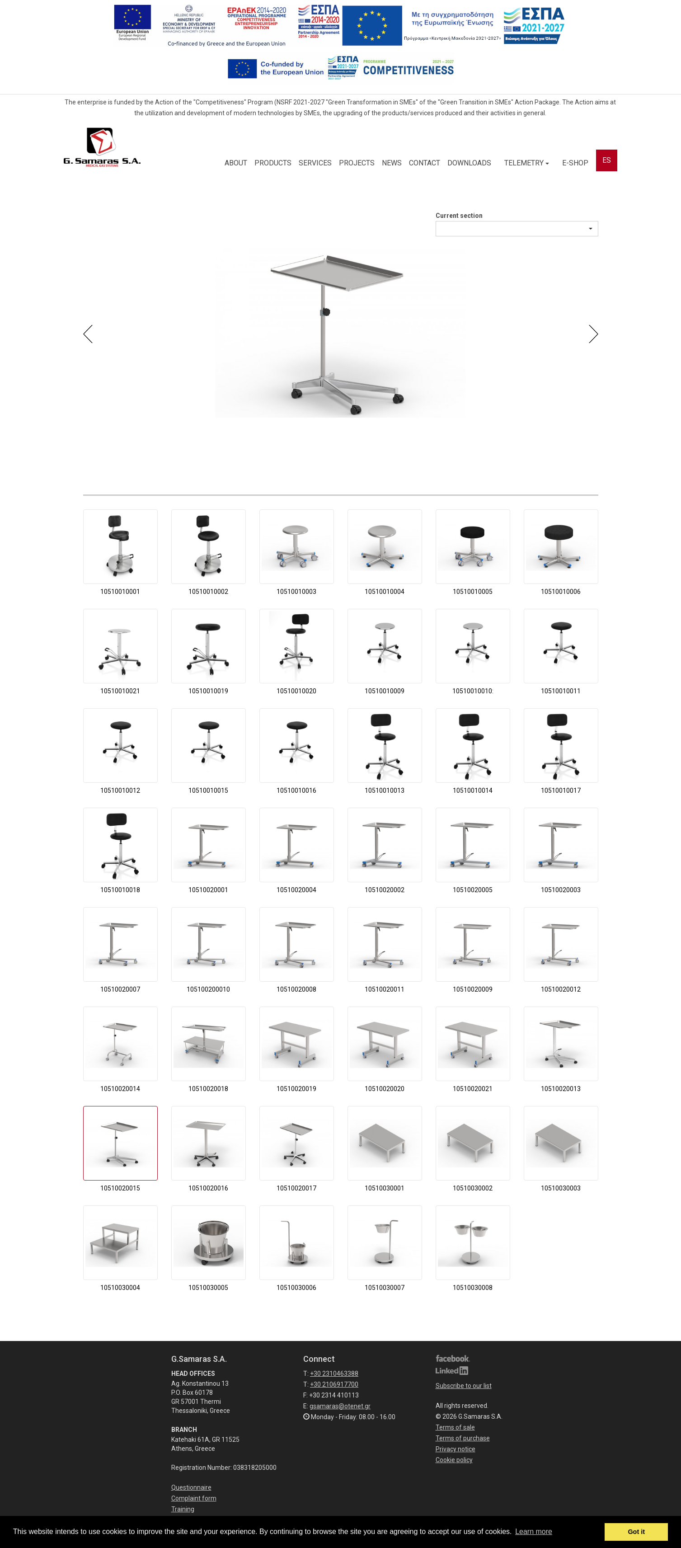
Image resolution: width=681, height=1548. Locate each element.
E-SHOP (575, 163)
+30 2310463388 (334, 1373)
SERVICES (315, 163)
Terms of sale (455, 1427)
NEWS (392, 163)
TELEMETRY (526, 163)
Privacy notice (455, 1449)
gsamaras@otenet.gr (340, 1406)
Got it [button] (636, 1531)
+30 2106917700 (334, 1384)
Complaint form (193, 1498)
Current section (459, 215)
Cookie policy (454, 1459)
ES (606, 160)
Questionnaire (191, 1487)
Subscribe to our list (464, 1385)
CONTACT (424, 163)
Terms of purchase (463, 1438)
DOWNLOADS (469, 163)
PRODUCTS (272, 163)
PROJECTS (357, 163)
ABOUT (236, 163)
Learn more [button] (533, 1531)
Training (182, 1509)
